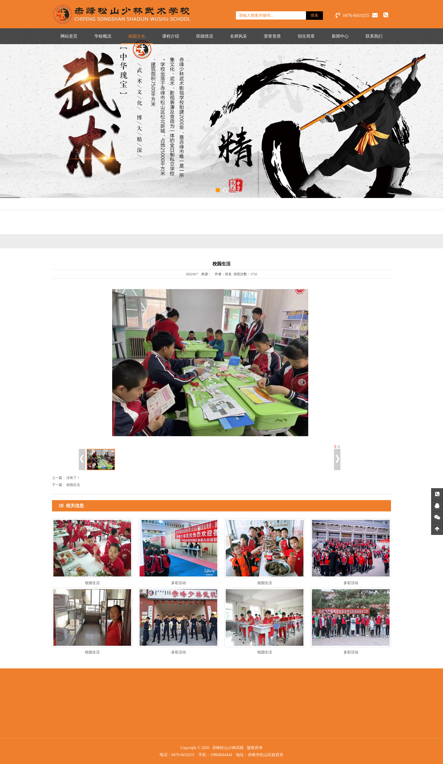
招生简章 (306, 36)
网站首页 (68, 36)
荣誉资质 (272, 36)
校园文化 (136, 36)
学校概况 (102, 36)
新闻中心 (340, 36)
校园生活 (73, 485)
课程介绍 (170, 36)
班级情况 (204, 36)
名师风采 (238, 36)
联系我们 (374, 36)
